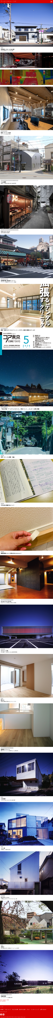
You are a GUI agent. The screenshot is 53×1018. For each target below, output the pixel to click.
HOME (2, 1009)
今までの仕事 (15, 1009)
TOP (1, 1006)
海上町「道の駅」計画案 (4, 999)
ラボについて (8, 1009)
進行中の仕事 (22, 1009)
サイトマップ (3, 1011)
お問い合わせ (43, 1009)
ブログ (28, 1009)
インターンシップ (35, 1009)
